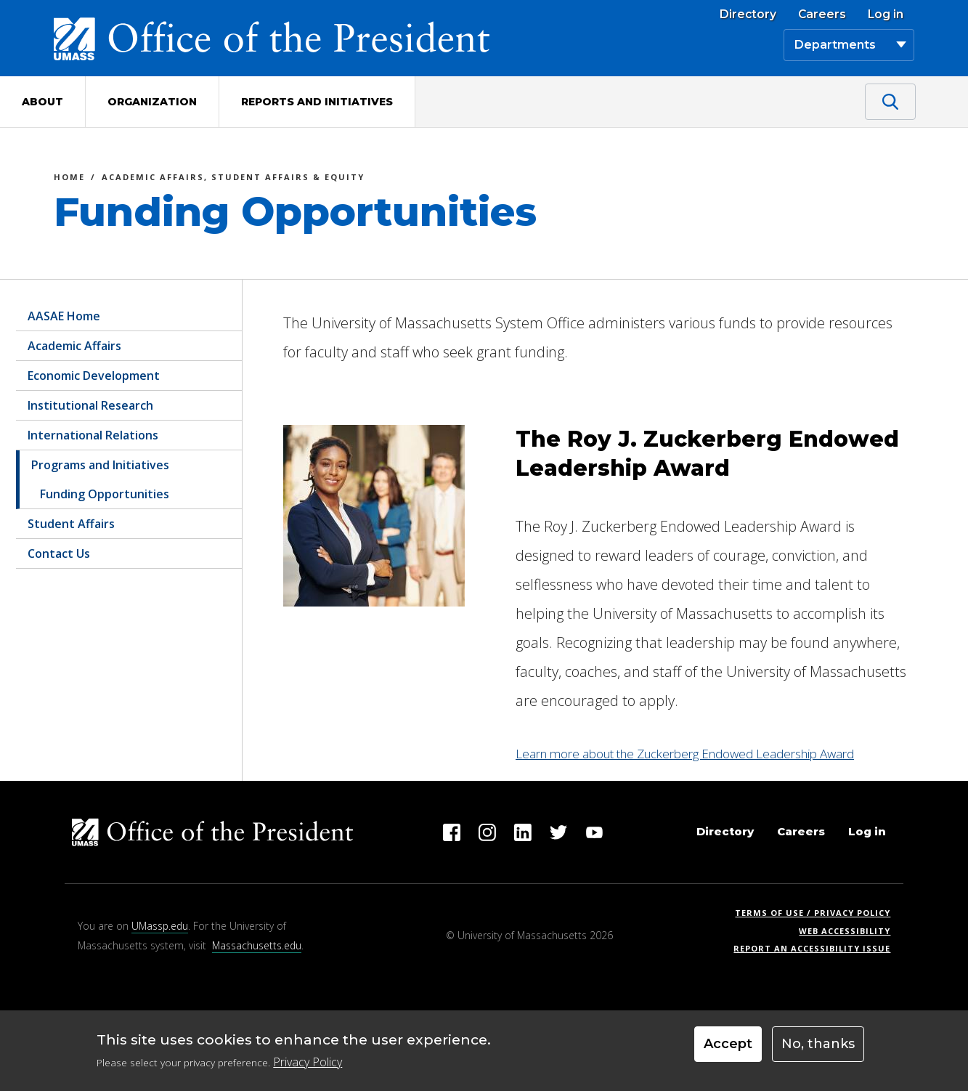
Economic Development (94, 376)
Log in (885, 14)
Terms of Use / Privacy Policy (817, 912)
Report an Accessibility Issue (817, 948)
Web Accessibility (844, 931)
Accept (728, 1044)
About (42, 101)
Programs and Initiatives (100, 465)
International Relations (93, 435)
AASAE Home (64, 316)
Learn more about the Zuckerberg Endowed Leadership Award (685, 753)
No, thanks (818, 1044)
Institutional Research (90, 405)
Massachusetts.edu (256, 945)
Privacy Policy (307, 1062)
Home (69, 179)
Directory (748, 14)
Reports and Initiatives (317, 101)
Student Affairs (71, 524)
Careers (822, 14)
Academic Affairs (74, 346)
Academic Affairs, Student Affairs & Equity (233, 179)
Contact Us (59, 553)
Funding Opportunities (104, 494)
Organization (152, 101)
